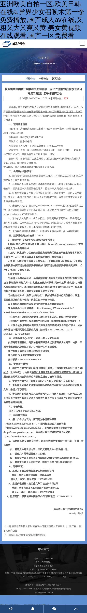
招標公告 (30, 78)
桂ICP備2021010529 (43, 592)
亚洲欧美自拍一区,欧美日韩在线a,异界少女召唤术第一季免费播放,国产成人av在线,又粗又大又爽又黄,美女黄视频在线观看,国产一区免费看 (42, 19)
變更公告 (56, 78)
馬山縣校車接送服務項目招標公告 (29, 534)
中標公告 (43, 78)
